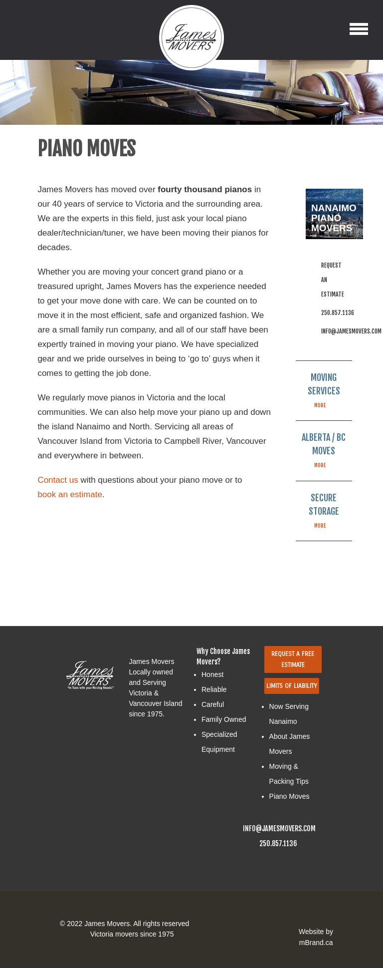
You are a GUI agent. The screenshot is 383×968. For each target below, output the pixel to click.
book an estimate (69, 494)
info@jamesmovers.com (351, 331)
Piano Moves (289, 796)
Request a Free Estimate (292, 659)
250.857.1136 (337, 313)
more (320, 405)
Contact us (57, 480)
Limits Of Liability (291, 685)
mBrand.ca (316, 943)
